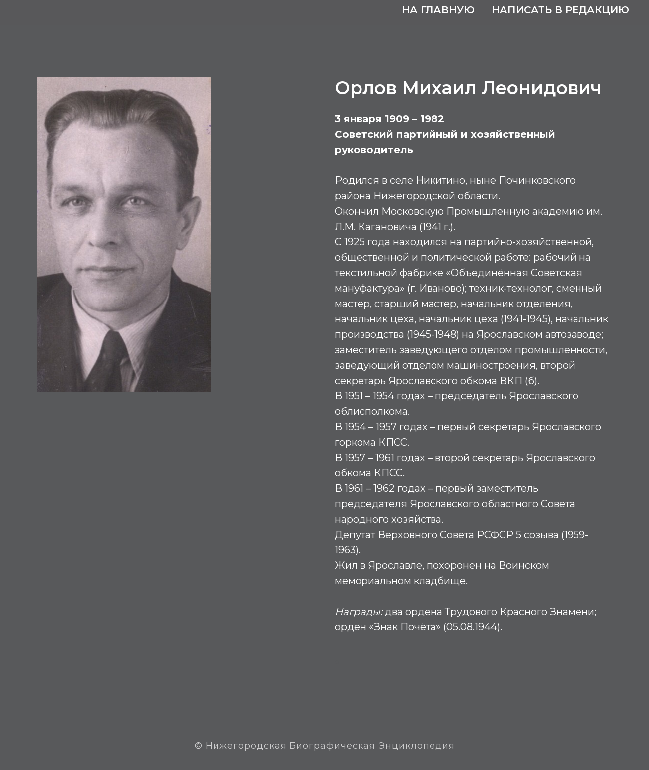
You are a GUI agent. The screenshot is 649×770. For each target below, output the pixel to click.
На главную (438, 10)
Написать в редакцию (560, 10)
